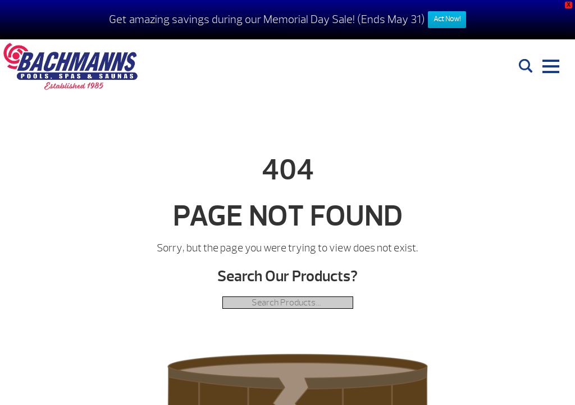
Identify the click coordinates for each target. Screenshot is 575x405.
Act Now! (446, 19)
